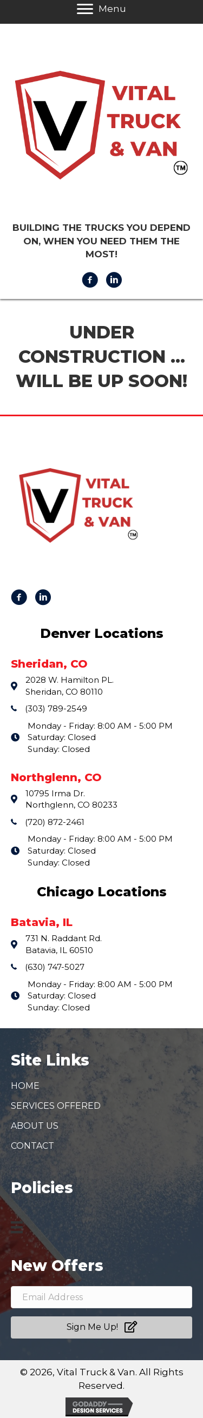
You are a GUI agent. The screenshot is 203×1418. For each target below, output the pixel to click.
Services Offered (56, 1106)
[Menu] (17, 1227)
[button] (101, 1327)
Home (25, 1086)
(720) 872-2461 (54, 822)
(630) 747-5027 (54, 967)
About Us (34, 1126)
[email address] (101, 1297)
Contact (32, 1146)
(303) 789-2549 (56, 708)
